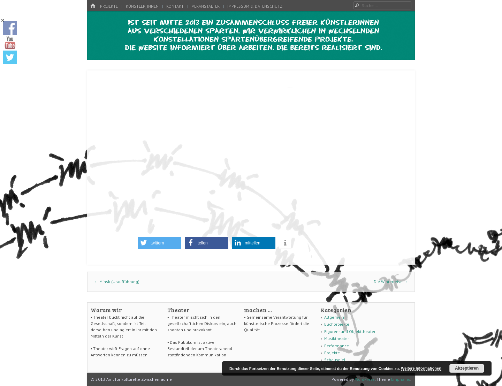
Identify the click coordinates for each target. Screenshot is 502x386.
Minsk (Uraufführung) (116, 281)
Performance (336, 345)
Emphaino (400, 379)
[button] (159, 243)
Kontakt (175, 6)
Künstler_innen (142, 6)
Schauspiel (334, 359)
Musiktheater (336, 338)
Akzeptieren (467, 368)
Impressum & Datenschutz (254, 6)
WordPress (365, 379)
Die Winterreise (391, 281)
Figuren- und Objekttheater (349, 331)
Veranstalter (206, 6)
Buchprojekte (336, 324)
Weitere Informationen (421, 368)
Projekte (109, 6)
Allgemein (334, 317)
